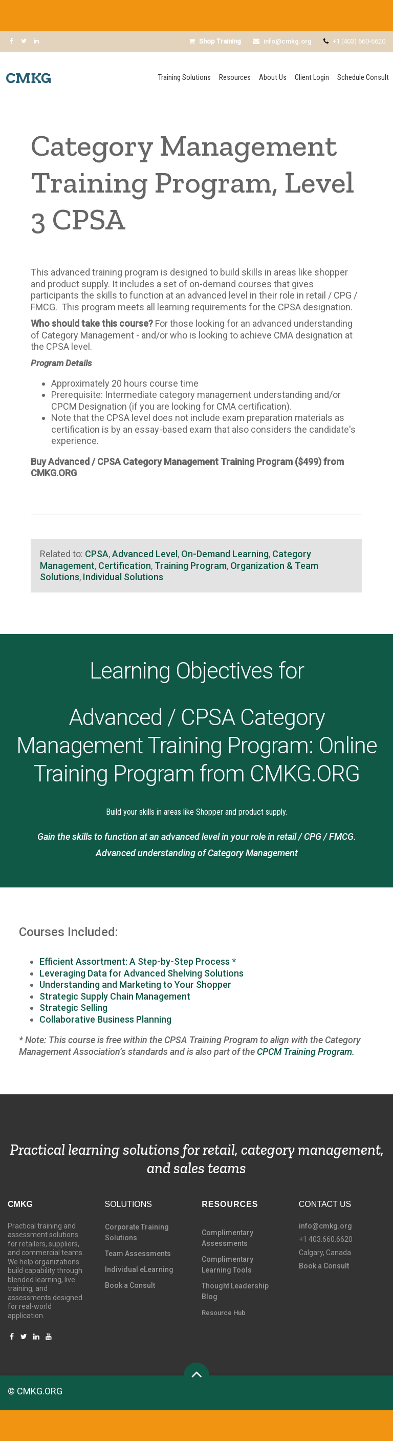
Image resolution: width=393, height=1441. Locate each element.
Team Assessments (138, 1253)
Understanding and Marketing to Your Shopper (135, 984)
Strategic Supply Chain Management (114, 996)
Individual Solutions (123, 576)
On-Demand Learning (225, 553)
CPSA (96, 553)
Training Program (191, 565)
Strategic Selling (73, 1007)
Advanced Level (145, 553)
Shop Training (215, 41)
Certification (124, 565)
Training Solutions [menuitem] (184, 77)
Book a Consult (130, 1285)
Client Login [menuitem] (312, 77)
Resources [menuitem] (235, 77)
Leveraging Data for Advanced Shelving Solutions (141, 973)
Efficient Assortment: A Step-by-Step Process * (137, 961)
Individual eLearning (139, 1269)
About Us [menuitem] (273, 77)
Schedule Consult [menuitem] (363, 77)
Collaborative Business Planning (106, 1019)
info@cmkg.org (282, 41)
